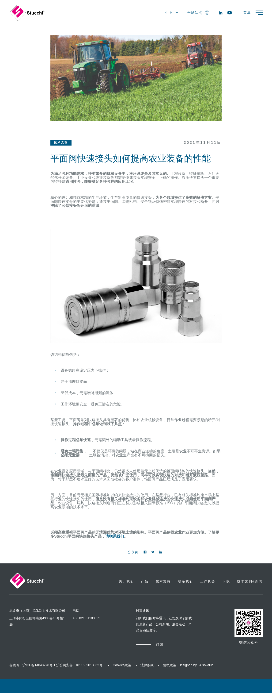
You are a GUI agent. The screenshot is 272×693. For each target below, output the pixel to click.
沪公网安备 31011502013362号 (79, 665)
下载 (226, 581)
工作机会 (207, 581)
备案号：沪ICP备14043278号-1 (32, 665)
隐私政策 (169, 665)
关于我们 (126, 581)
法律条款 (147, 665)
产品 (144, 581)
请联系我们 (114, 536)
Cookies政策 (122, 665)
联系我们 (185, 581)
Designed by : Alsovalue (195, 665)
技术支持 (163, 581)
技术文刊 (61, 142)
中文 (171, 13)
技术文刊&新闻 (250, 581)
